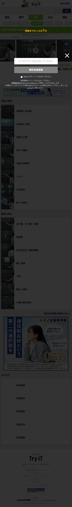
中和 (18, 276)
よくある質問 (36, 479)
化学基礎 (37, 23)
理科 (36, 17)
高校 (67, 11)
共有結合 (20, 189)
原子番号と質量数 (27, 69)
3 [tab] (32, 81)
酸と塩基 (20, 263)
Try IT (36, 3)
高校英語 (20, 385)
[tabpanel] (36, 59)
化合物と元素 (22, 124)
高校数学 (20, 398)
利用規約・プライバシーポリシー (36, 476)
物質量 (19, 237)
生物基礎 (23, 23)
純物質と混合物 (24, 111)
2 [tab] (30, 81)
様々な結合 (21, 202)
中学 (58, 11)
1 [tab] (28, 81)
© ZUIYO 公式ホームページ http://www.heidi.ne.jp (36, 499)
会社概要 (36, 473)
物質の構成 (6, 101)
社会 (50, 17)
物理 (49, 23)
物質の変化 (6, 214)
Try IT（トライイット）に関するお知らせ (36, 485)
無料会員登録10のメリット (36, 470)
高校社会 (20, 424)
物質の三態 (21, 137)
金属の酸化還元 (24, 302)
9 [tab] (44, 81)
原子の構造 (21, 150)
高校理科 (20, 411)
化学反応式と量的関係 (27, 250)
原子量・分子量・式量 (27, 224)
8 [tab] (42, 81)
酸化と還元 (21, 289)
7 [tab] (40, 81)
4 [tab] (34, 81)
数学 (21, 17)
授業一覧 (36, 482)
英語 (7, 17)
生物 (59, 23)
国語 (64, 17)
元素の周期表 (22, 163)
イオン (19, 176)
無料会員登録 (65, 3)
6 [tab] (38, 81)
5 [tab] (36, 81)
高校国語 (20, 437)
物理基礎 (8, 23)
